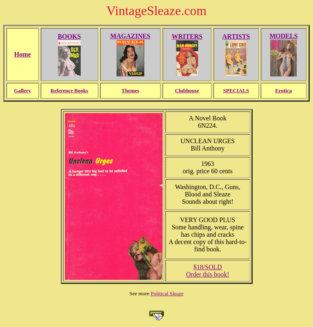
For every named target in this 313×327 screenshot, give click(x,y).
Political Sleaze (167, 293)
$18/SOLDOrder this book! (207, 271)
